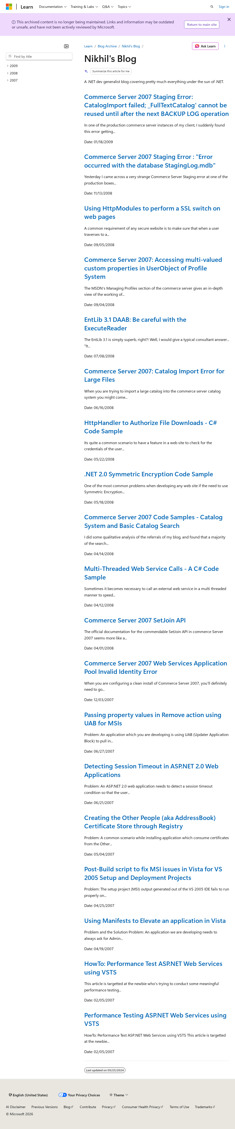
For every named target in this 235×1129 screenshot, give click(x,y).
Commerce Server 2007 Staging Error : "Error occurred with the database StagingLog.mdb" (150, 160)
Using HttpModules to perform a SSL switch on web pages (152, 212)
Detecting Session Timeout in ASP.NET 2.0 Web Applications (151, 769)
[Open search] (212, 6)
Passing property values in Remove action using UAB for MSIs (152, 718)
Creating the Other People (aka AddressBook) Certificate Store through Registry (150, 821)
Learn (88, 46)
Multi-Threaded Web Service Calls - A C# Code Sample (151, 572)
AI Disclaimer (16, 1106)
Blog (67, 1106)
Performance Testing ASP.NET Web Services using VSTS (155, 1019)
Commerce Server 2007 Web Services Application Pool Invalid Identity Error (155, 667)
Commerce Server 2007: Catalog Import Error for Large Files (154, 374)
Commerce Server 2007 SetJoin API (135, 619)
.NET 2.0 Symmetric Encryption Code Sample (148, 473)
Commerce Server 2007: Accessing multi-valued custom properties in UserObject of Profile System (153, 268)
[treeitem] (39, 66)
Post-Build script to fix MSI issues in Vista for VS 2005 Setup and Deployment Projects (153, 872)
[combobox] (39, 56)
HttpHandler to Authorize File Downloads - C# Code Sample (150, 426)
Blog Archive (107, 46)
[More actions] (225, 46)
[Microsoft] (9, 6)
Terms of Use (179, 1106)
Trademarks (203, 1106)
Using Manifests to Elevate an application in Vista (155, 920)
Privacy (107, 1106)
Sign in (224, 6)
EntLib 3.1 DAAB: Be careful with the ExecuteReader (135, 323)
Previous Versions (44, 1106)
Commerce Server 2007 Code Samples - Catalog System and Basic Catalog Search (153, 520)
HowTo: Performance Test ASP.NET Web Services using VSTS (153, 967)
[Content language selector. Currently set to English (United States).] (28, 1095)
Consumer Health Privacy (141, 1106)
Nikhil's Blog (131, 46)
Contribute (88, 1106)
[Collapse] (66, 46)
